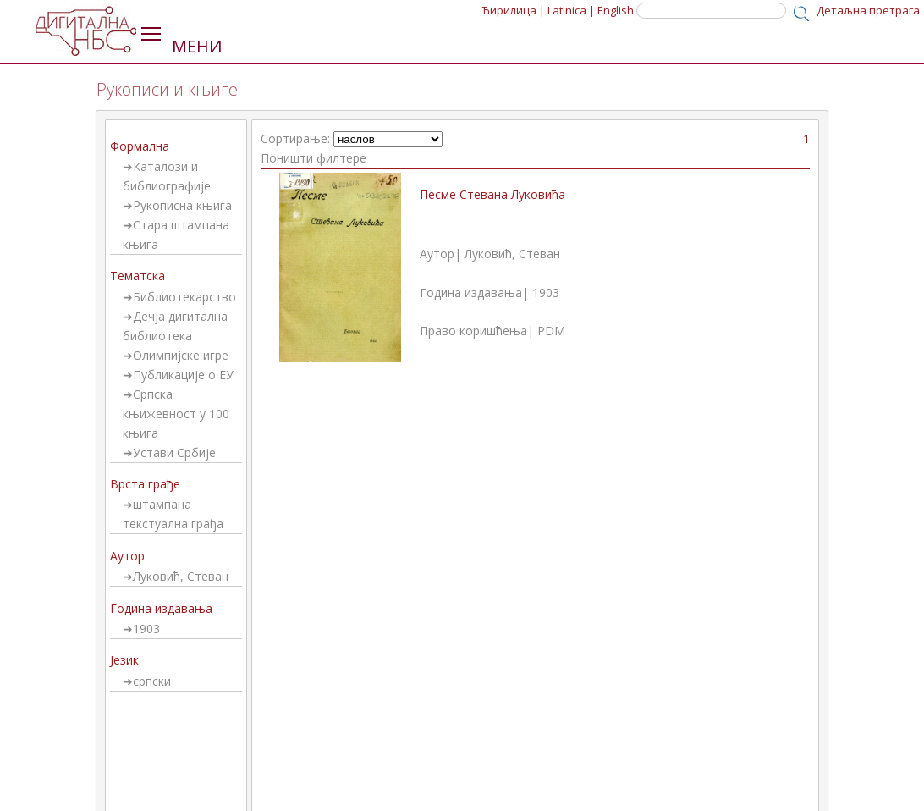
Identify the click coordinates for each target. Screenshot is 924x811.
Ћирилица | (513, 10)
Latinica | (571, 10)
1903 (146, 629)
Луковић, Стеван (180, 576)
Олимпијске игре (180, 355)
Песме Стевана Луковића (492, 194)
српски (152, 681)
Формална (139, 146)
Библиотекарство (184, 297)
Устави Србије (174, 452)
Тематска (137, 276)
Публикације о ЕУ (183, 375)
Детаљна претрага (868, 10)
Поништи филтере (313, 158)
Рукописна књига (182, 205)
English (615, 10)
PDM (551, 331)
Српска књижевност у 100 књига (176, 413)
